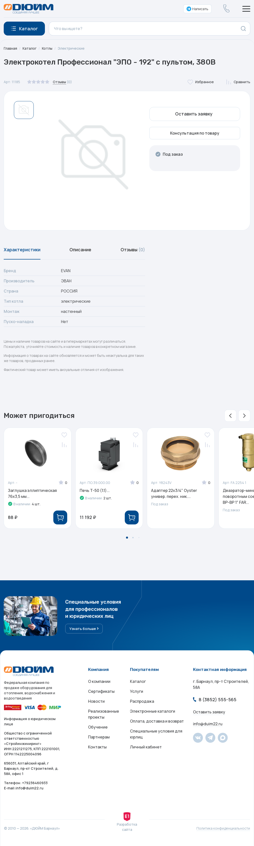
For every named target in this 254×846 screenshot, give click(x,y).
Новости (96, 701)
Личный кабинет (146, 747)
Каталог (29, 48)
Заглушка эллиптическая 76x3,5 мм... (32, 493)
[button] (230, 416)
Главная (10, 48)
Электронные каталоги (152, 711)
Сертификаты (101, 691)
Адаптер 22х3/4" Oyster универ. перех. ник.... (174, 493)
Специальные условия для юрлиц (156, 734)
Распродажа (142, 701)
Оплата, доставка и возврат (157, 721)
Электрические (71, 48)
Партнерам (99, 737)
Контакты (97, 747)
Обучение (98, 727)
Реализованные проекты (103, 714)
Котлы (47, 48)
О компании (99, 681)
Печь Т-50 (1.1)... (95, 490)
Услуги (136, 691)
